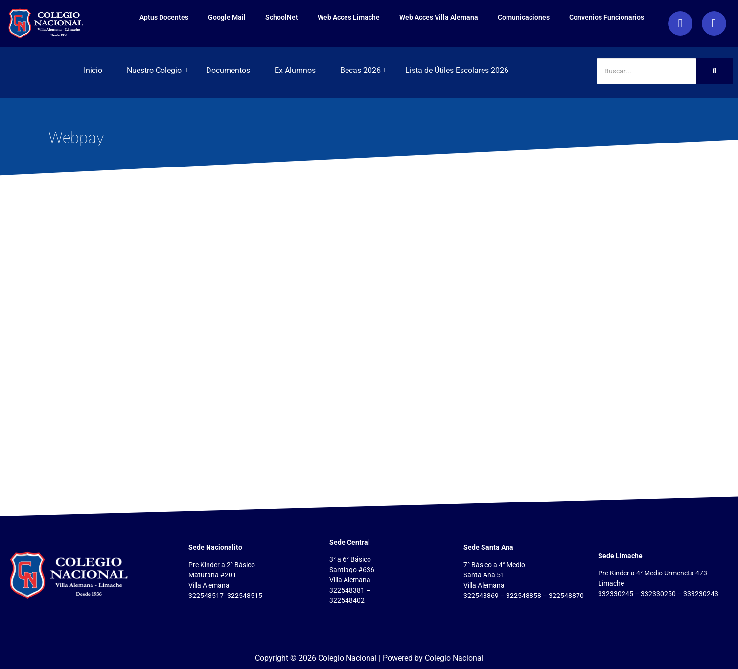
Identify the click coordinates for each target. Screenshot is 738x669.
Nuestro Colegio (157, 70)
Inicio (93, 70)
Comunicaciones (489, 17)
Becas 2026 (363, 70)
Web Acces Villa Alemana (404, 17)
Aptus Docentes (129, 17)
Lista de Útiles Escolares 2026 (456, 70)
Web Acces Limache (314, 17)
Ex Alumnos (295, 70)
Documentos (231, 70)
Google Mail (192, 17)
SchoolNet (247, 17)
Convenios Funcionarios (572, 17)
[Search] (646, 71)
